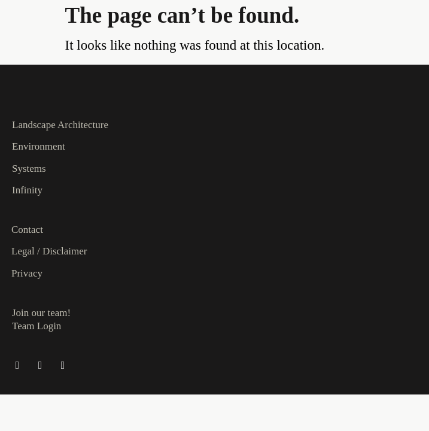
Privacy (26, 273)
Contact (27, 229)
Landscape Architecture (60, 124)
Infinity (27, 190)
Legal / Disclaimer (49, 251)
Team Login (36, 326)
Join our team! (41, 312)
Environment (38, 146)
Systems (29, 168)
